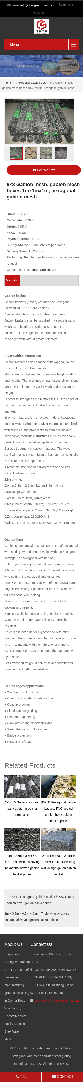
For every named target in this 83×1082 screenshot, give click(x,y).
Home (7, 82)
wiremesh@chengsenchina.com (33, 5)
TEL (21, 1076)
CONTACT (62, 1076)
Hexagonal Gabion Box (31, 82)
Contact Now (44, 170)
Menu (14, 44)
